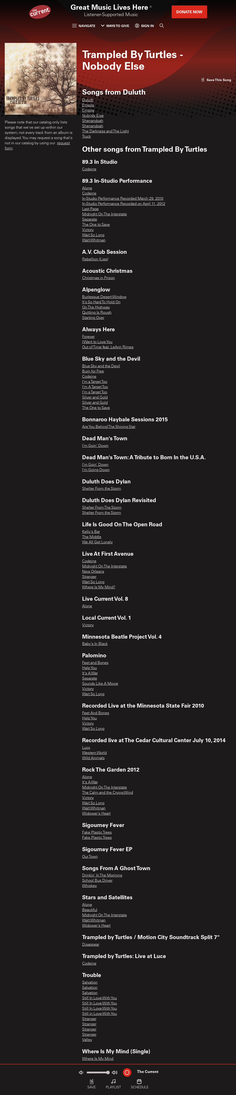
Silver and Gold (95, 398)
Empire (88, 105)
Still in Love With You (99, 1014)
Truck (86, 137)
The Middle (91, 537)
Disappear (90, 945)
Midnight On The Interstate (104, 214)
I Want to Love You (97, 342)
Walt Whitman (94, 240)
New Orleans (93, 572)
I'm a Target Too (94, 382)
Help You (89, 668)
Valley (87, 1040)
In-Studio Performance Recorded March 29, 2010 (122, 199)
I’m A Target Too (95, 387)
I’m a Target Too (94, 392)
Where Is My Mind (97, 1059)
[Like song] (216, 80)
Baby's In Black (95, 644)
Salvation (90, 983)
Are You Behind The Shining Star (108, 427)
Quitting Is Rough (96, 313)
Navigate (83, 25)
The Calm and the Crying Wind (107, 793)
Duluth (88, 100)
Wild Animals (93, 758)
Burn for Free (93, 371)
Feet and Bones (95, 663)
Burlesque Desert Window (104, 297)
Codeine (89, 169)
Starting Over (93, 318)
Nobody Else (93, 116)
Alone (87, 188)
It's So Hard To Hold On (101, 302)
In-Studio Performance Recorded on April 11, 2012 (123, 204)
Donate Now (189, 11)
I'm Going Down (96, 470)
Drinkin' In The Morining (102, 875)
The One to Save (96, 225)
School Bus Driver (97, 881)
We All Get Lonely (97, 542)
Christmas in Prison (98, 278)
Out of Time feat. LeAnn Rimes (108, 347)
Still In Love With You (99, 998)
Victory (88, 230)
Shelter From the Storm (101, 489)
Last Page (90, 209)
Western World (94, 753)
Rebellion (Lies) (95, 259)
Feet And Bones (95, 713)
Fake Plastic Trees (97, 833)
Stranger (89, 577)
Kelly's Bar (91, 532)
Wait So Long (93, 235)
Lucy (86, 748)
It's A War (90, 673)
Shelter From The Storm (101, 508)
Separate (89, 220)
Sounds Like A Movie (100, 684)
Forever (88, 337)
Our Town (90, 857)
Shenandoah (92, 121)
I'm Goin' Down (95, 446)
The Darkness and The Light (105, 131)
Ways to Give (115, 25)
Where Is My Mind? (98, 587)
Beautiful (89, 910)
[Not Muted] (81, 1072)
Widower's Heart (96, 814)
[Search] (162, 26)
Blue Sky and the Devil (101, 366)
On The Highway (96, 307)
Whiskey (89, 886)
